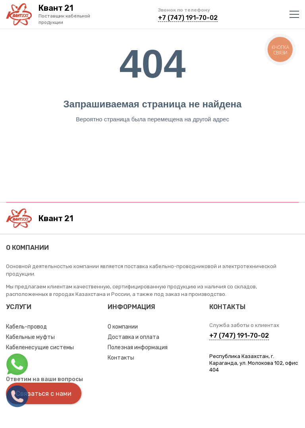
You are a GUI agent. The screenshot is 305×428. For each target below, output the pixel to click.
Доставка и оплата (133, 337)
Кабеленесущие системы (40, 347)
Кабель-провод (26, 326)
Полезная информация (138, 347)
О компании (123, 326)
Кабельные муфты (30, 337)
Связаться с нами (43, 393)
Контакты (121, 357)
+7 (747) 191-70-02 (188, 17)
